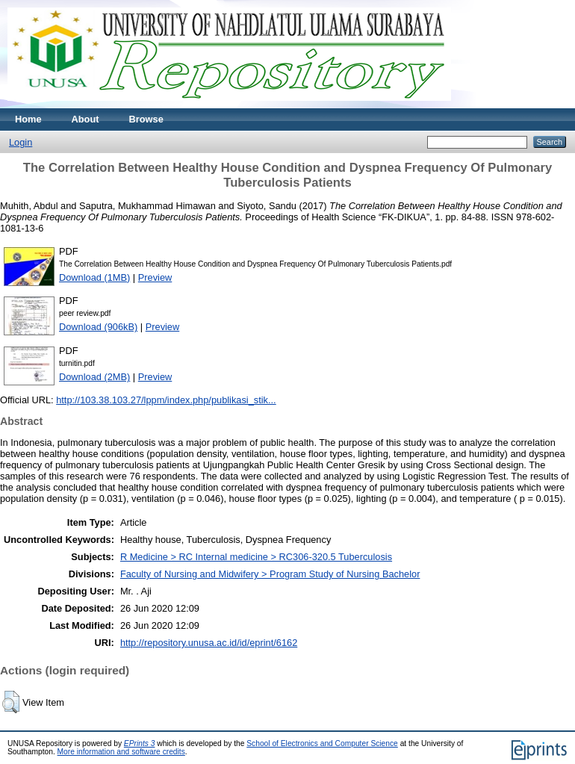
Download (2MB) (94, 376)
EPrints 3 (139, 743)
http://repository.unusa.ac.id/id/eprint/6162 (208, 642)
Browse (146, 119)
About (85, 119)
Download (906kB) (98, 326)
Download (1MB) (94, 277)
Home (28, 119)
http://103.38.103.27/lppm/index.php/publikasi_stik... (166, 400)
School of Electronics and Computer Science (322, 743)
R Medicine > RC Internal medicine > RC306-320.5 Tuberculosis (256, 556)
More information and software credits (121, 752)
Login (20, 142)
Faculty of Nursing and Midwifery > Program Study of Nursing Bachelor (270, 574)
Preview (155, 277)
